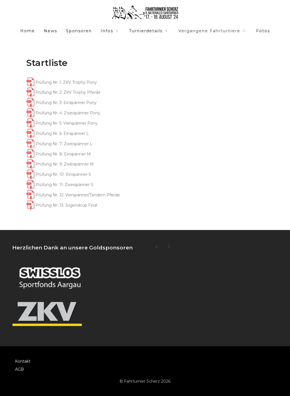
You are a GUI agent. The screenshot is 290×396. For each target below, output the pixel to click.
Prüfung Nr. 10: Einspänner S (58, 174)
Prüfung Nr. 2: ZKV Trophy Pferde (68, 92)
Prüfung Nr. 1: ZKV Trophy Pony (66, 82)
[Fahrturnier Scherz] (145, 13)
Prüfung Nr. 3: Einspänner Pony (66, 102)
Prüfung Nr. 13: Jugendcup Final (61, 205)
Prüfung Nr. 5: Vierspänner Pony (62, 123)
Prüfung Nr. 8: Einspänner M (58, 154)
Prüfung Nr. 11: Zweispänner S (59, 184)
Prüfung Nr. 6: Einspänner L (57, 133)
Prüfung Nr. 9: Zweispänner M (60, 164)
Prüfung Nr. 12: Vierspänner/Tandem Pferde (73, 194)
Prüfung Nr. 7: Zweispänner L (59, 143)
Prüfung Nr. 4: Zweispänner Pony (68, 112)
